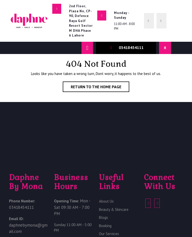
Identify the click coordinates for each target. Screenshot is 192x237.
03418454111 (131, 47)
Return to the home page (100, 88)
